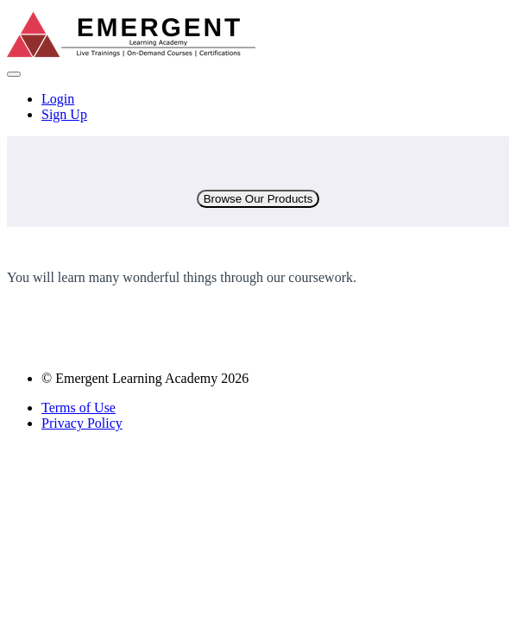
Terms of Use (78, 407)
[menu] (258, 106)
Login (57, 98)
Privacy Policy (82, 423)
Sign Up (64, 114)
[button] (14, 74)
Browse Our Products (258, 198)
